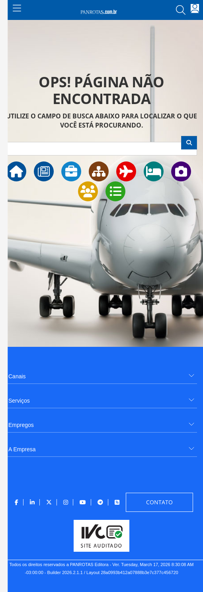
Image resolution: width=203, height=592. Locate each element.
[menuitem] (101, 373)
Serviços (19, 400)
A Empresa (21, 449)
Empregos (21, 425)
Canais (17, 376)
